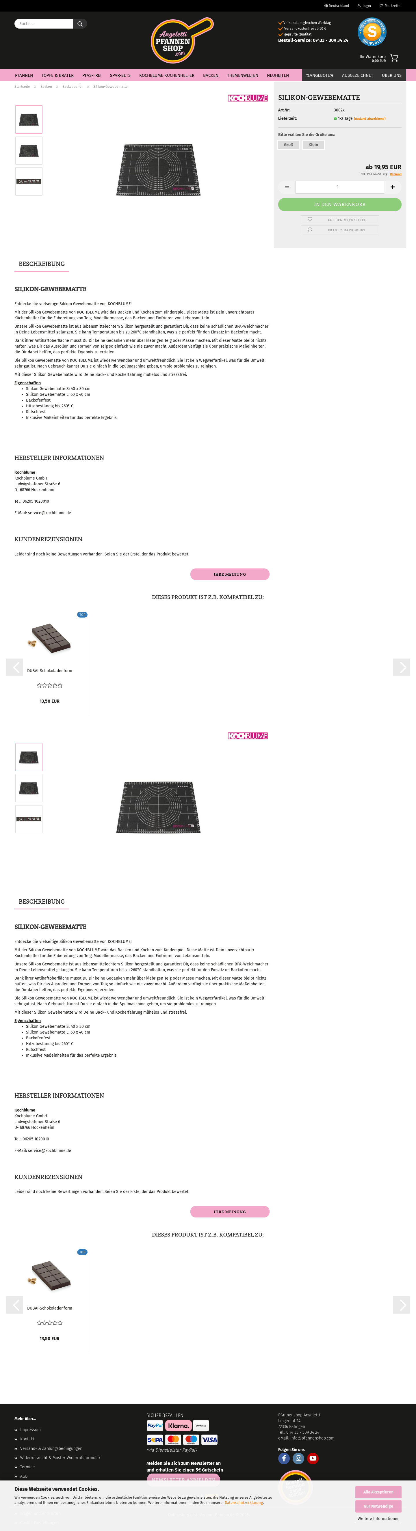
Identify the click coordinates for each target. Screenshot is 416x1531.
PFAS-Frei (91, 75)
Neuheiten (278, 75)
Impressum (30, 1429)
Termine (27, 1467)
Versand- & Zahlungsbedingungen (51, 1448)
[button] (14, 667)
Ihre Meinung (230, 574)
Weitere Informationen (379, 1518)
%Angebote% (319, 75)
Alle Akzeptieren (378, 1492)
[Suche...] (80, 24)
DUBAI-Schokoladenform (49, 670)
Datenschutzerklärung (244, 1502)
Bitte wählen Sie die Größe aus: (306, 134)
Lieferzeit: (287, 118)
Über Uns (392, 75)
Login (364, 6)
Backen (210, 75)
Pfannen (24, 75)
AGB (23, 1476)
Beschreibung (42, 264)
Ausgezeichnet (357, 75)
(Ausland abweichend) (370, 119)
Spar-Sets (120, 75)
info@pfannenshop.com (312, 1438)
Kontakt (27, 1439)
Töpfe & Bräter (58, 75)
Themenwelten (242, 75)
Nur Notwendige (378, 1506)
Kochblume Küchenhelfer (166, 75)
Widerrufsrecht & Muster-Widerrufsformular (60, 1457)
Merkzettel (391, 6)
